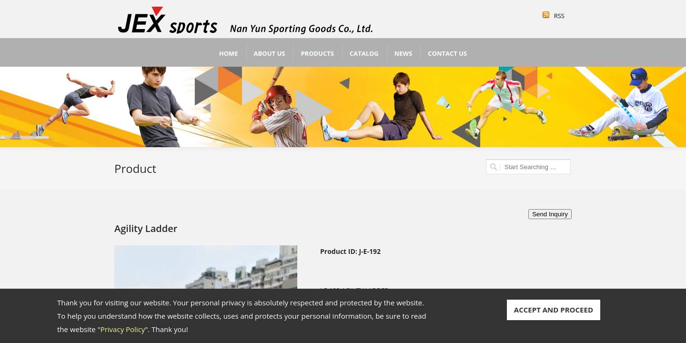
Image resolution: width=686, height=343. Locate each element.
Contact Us (447, 53)
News (403, 53)
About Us (269, 53)
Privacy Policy (123, 329)
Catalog (364, 53)
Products (317, 53)
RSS (559, 15)
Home (228, 53)
